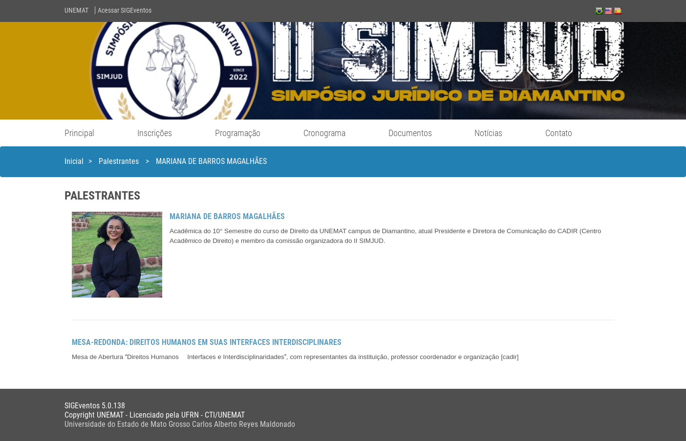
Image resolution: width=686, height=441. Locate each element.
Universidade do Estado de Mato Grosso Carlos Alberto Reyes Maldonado (179, 424)
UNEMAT (76, 10)
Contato (558, 133)
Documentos (410, 133)
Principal (79, 133)
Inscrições (154, 133)
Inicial (74, 161)
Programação (237, 133)
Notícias (488, 133)
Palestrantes (120, 161)
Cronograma (324, 133)
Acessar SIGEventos (124, 10)
